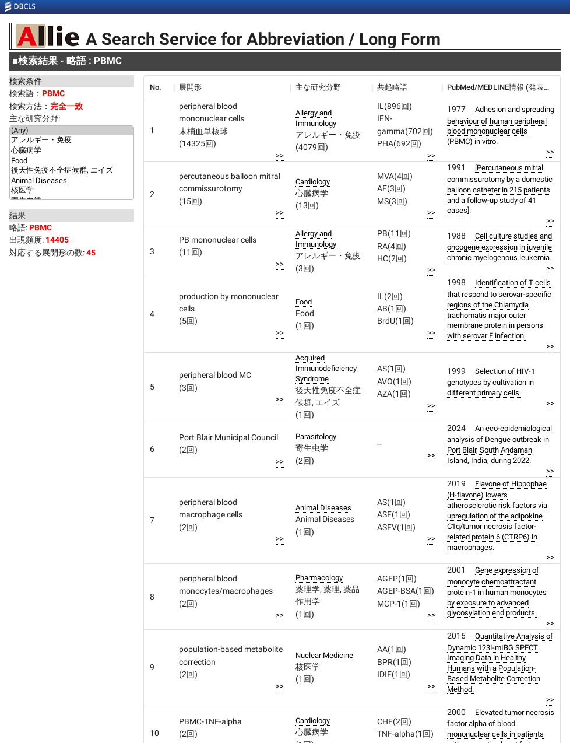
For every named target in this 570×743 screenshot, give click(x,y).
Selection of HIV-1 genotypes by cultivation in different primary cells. (491, 382)
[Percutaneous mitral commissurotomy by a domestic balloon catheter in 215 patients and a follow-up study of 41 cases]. (500, 189)
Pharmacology (319, 577)
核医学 (71, 190)
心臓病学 (71, 151)
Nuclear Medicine (324, 655)
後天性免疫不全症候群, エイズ (71, 171)
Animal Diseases (71, 180)
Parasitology (315, 436)
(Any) (71, 130)
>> (280, 155)
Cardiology (312, 181)
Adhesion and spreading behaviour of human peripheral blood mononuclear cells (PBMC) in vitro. (500, 125)
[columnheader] (158, 87)
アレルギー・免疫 (71, 140)
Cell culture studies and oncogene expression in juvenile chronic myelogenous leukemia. (499, 247)
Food (71, 161)
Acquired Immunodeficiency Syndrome (326, 368)
